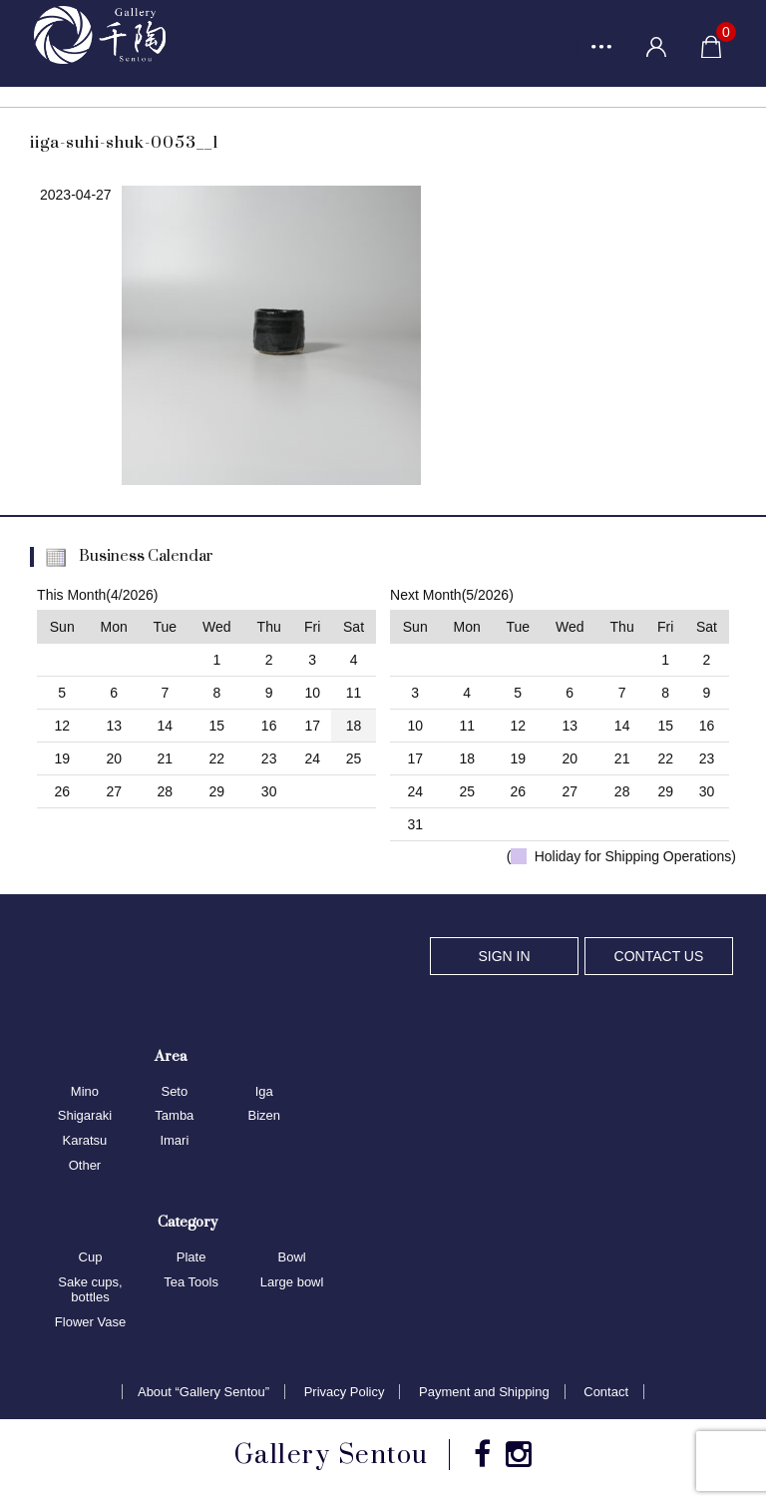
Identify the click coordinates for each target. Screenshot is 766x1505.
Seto (174, 1091)
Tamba (174, 1115)
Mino (85, 1091)
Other (85, 1165)
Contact (605, 1391)
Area (171, 1055)
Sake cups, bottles (90, 1289)
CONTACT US (659, 956)
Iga (264, 1091)
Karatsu (85, 1140)
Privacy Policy (344, 1391)
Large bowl (292, 1281)
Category (187, 1221)
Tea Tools (191, 1281)
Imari (174, 1140)
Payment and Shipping (484, 1391)
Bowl (292, 1257)
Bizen (263, 1115)
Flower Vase (90, 1321)
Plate (191, 1257)
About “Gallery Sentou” (203, 1391)
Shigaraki (85, 1115)
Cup (91, 1257)
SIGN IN (504, 956)
